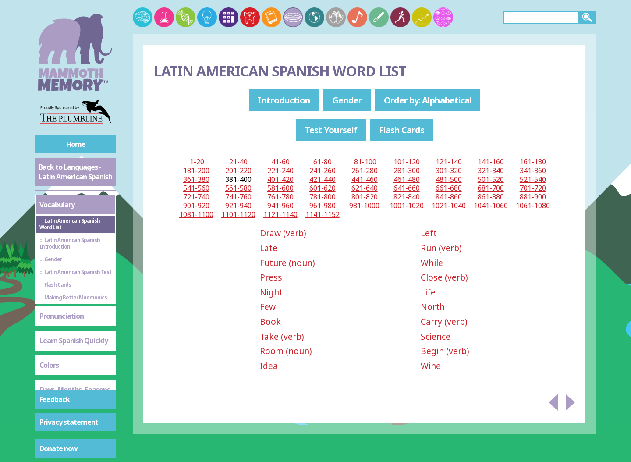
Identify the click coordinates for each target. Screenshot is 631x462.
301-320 (449, 170)
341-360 (533, 170)
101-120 (406, 162)
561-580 (238, 188)
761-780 (280, 197)
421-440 (322, 179)
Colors (49, 365)
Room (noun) (286, 351)
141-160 (491, 162)
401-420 (280, 179)
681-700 (491, 188)
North (433, 307)
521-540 (533, 179)
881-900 (533, 197)
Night (271, 292)
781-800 (322, 197)
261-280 (364, 170)
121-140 (449, 162)
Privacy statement (68, 422)
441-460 (364, 179)
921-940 (238, 205)
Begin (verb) (445, 351)
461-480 (406, 179)
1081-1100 (196, 214)
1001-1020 (407, 205)
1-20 (196, 162)
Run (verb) (441, 248)
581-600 (280, 188)
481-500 (449, 179)
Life (428, 292)
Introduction (284, 100)
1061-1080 (533, 205)
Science (435, 336)
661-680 (449, 188)
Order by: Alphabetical (427, 100)
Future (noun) (287, 263)
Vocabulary (56, 205)
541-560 (196, 188)
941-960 (280, 205)
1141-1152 (322, 214)
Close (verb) (444, 277)
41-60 (280, 162)
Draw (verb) (283, 233)
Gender (347, 100)
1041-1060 (491, 205)
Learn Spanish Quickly (73, 340)
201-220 (238, 170)
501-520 (491, 179)
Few (268, 307)
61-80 (322, 162)
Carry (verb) (444, 321)
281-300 (406, 170)
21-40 (238, 162)
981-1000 (364, 205)
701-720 (533, 188)
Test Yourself (331, 130)
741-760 (238, 197)
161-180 (533, 162)
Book (270, 321)
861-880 (491, 197)
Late (268, 248)
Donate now (58, 448)
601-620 (322, 188)
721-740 (196, 197)
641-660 (406, 188)
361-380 (196, 179)
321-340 (491, 170)
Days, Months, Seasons (74, 389)
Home (75, 144)
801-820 (364, 197)
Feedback (54, 399)
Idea (269, 366)
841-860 (449, 197)
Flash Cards (401, 130)
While (432, 263)
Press (271, 277)
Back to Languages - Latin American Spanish (75, 171)
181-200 (196, 170)
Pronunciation (61, 316)
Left (429, 233)
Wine (431, 366)
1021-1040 (449, 205)
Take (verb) (282, 336)
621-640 (364, 188)
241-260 (322, 170)
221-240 (280, 170)
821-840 (406, 197)
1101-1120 (238, 214)
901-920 (196, 205)
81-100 (364, 162)
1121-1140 (280, 214)
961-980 (322, 205)
